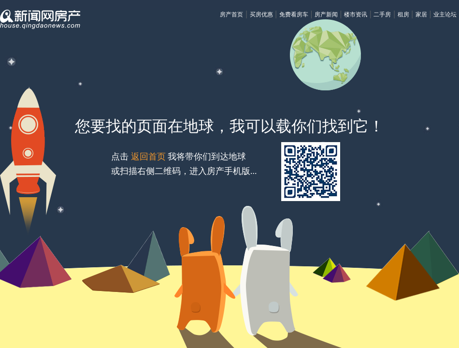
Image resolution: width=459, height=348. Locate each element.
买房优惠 (261, 14)
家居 (421, 14)
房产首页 (231, 14)
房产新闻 (326, 14)
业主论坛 (445, 14)
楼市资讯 (355, 14)
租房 (403, 14)
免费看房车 (293, 14)
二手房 (382, 14)
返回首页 (148, 156)
